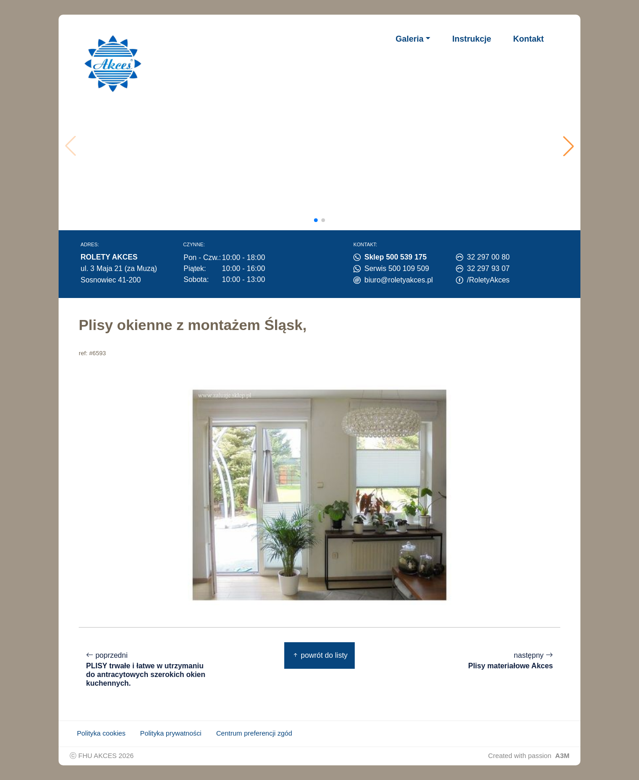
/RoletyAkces (488, 280)
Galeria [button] (409, 38)
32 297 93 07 (488, 268)
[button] (568, 146)
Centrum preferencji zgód (254, 733)
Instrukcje (471, 38)
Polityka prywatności (170, 733)
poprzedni (147, 669)
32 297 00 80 (488, 257)
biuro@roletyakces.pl (398, 280)
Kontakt (528, 38)
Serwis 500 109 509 (396, 268)
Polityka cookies (101, 733)
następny (510, 660)
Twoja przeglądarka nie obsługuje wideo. (322, 146)
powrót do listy (320, 655)
